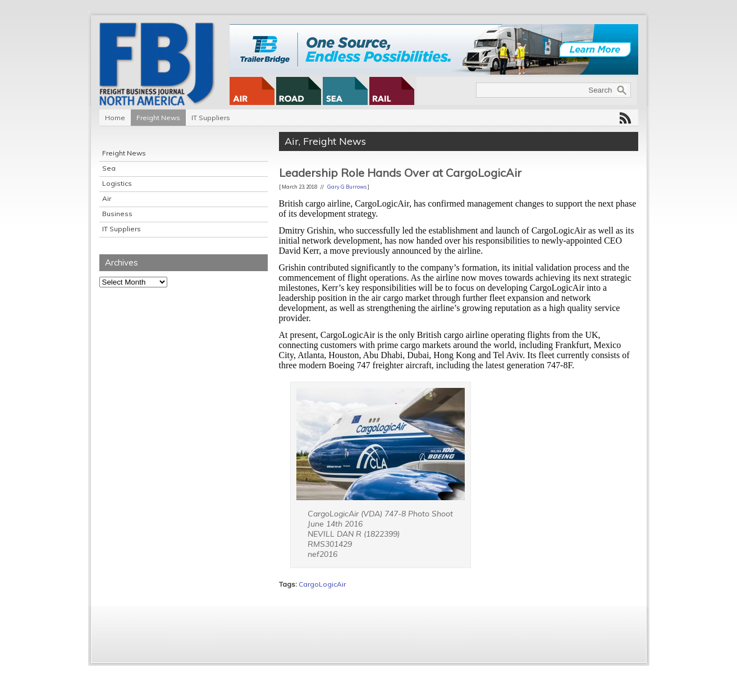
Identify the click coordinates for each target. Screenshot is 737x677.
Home (115, 117)
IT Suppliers (210, 117)
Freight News (158, 117)
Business (117, 213)
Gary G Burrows (347, 187)
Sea (109, 168)
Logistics (117, 183)
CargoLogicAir (322, 584)
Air (106, 198)
